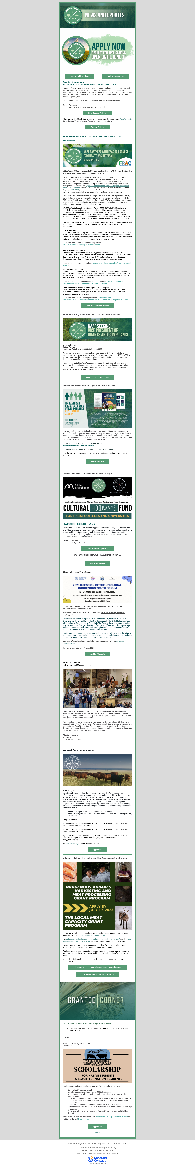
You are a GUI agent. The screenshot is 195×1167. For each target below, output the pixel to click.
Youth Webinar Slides (115, 76)
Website (97, 1132)
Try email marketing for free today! (97, 1163)
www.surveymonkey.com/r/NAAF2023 (78, 445)
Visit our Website (97, 127)
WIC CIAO (75, 190)
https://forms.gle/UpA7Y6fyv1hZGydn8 (112, 1117)
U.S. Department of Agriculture (92, 935)
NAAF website (126, 119)
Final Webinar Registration (97, 549)
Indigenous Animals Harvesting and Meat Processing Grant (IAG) (93, 939)
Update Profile (87, 1150)
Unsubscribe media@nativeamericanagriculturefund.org (97, 1148)
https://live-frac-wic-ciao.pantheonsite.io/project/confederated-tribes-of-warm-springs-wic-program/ (95, 299)
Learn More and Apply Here (97, 377)
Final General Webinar (97, 113)
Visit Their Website (97, 563)
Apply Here (97, 850)
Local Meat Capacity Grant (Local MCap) (97, 974)
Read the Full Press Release (97, 306)
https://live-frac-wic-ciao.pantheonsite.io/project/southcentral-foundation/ (93, 282)
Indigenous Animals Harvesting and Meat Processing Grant (97, 967)
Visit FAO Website (97, 654)
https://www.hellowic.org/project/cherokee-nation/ (81, 245)
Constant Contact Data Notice (103, 1150)
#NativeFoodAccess (78, 453)
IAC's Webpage (72, 844)
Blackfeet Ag (83, 1119)
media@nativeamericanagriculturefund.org (96, 1153)
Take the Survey (97, 461)
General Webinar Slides (79, 76)
